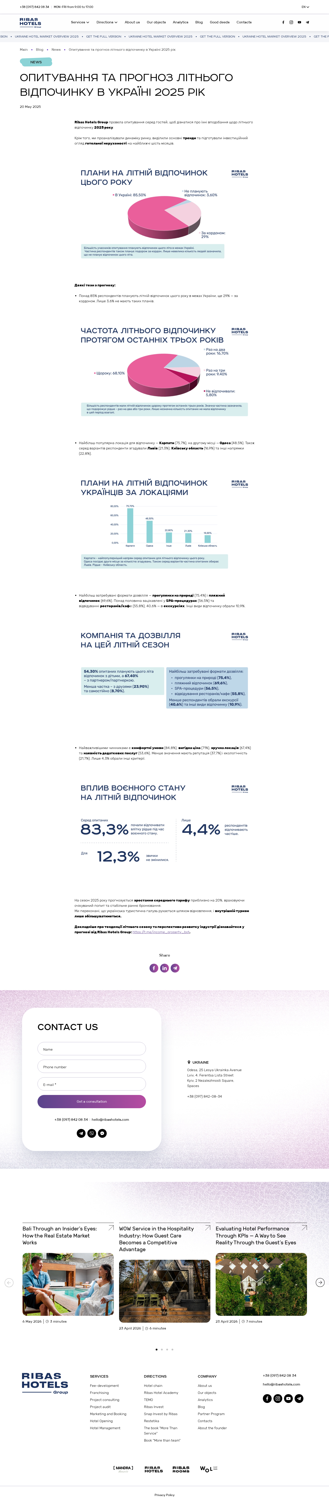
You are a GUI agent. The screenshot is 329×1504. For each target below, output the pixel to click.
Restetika (151, 1421)
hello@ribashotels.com (110, 1119)
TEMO (148, 1400)
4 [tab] (174, 1351)
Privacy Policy (165, 1495)
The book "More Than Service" (160, 1430)
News (56, 49)
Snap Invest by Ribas (161, 1414)
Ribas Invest (154, 1407)
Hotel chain (153, 1386)
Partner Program (211, 1414)
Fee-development (104, 1386)
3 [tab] (168, 1351)
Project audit (100, 1407)
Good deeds (220, 22)
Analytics (180, 22)
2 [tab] (163, 1351)
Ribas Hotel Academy (161, 1393)
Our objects (156, 22)
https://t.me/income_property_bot (161, 932)
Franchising (99, 1393)
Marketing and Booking (108, 1414)
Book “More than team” (162, 1440)
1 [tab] (158, 1351)
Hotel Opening (101, 1421)
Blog (199, 22)
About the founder (212, 1428)
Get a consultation (92, 1101)
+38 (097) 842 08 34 (34, 7)
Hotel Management (105, 1428)
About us (132, 22)
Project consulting (104, 1400)
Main (24, 49)
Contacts (244, 22)
